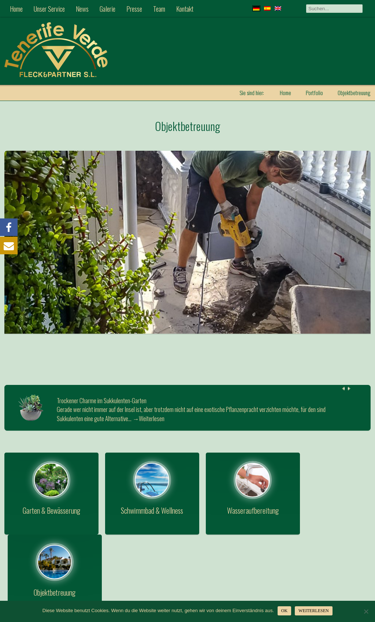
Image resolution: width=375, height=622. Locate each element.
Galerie (107, 8)
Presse (134, 8)
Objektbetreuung (188, 125)
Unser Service (49, 8)
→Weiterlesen (148, 417)
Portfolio (314, 93)
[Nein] (366, 611)
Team (159, 8)
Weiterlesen (313, 610)
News (82, 8)
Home (16, 8)
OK (284, 610)
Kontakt (184, 8)
